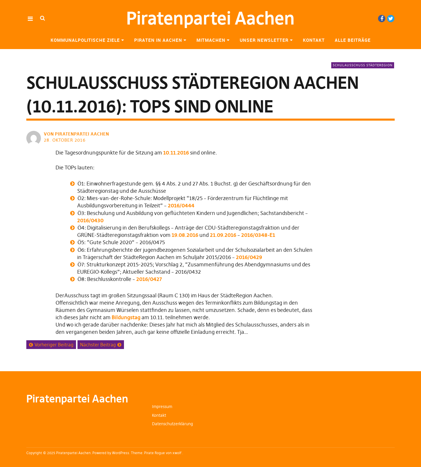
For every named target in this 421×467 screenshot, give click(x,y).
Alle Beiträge (353, 40)
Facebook (381, 18)
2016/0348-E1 (258, 235)
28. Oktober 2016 (65, 140)
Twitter (390, 18)
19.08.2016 (185, 235)
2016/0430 (90, 220)
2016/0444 (181, 205)
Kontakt (314, 40)
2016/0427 (149, 279)
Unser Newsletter (264, 40)
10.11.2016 (176, 152)
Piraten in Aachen (158, 40)
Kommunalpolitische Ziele (85, 40)
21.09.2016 (223, 235)
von (77, 134)
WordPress (120, 453)
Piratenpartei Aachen (210, 18)
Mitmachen (210, 40)
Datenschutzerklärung (172, 423)
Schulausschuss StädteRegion (363, 65)
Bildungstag (126, 317)
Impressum (162, 406)
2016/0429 (249, 257)
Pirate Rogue (154, 453)
